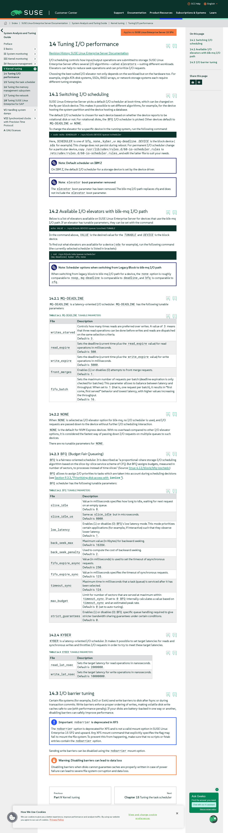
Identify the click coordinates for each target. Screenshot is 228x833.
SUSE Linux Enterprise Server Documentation (45, 23)
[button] (12, 817)
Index (15, 23)
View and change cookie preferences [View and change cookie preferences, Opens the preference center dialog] (142, 816)
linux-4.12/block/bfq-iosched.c (149, 468)
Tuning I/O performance (140, 23)
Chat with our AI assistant (204, 805)
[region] (98, 817)
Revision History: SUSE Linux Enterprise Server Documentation (88, 53)
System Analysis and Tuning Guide (89, 23)
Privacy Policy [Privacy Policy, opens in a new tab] (57, 819)
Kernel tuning (117, 23)
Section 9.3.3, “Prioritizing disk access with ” (88, 477)
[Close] (177, 813)
